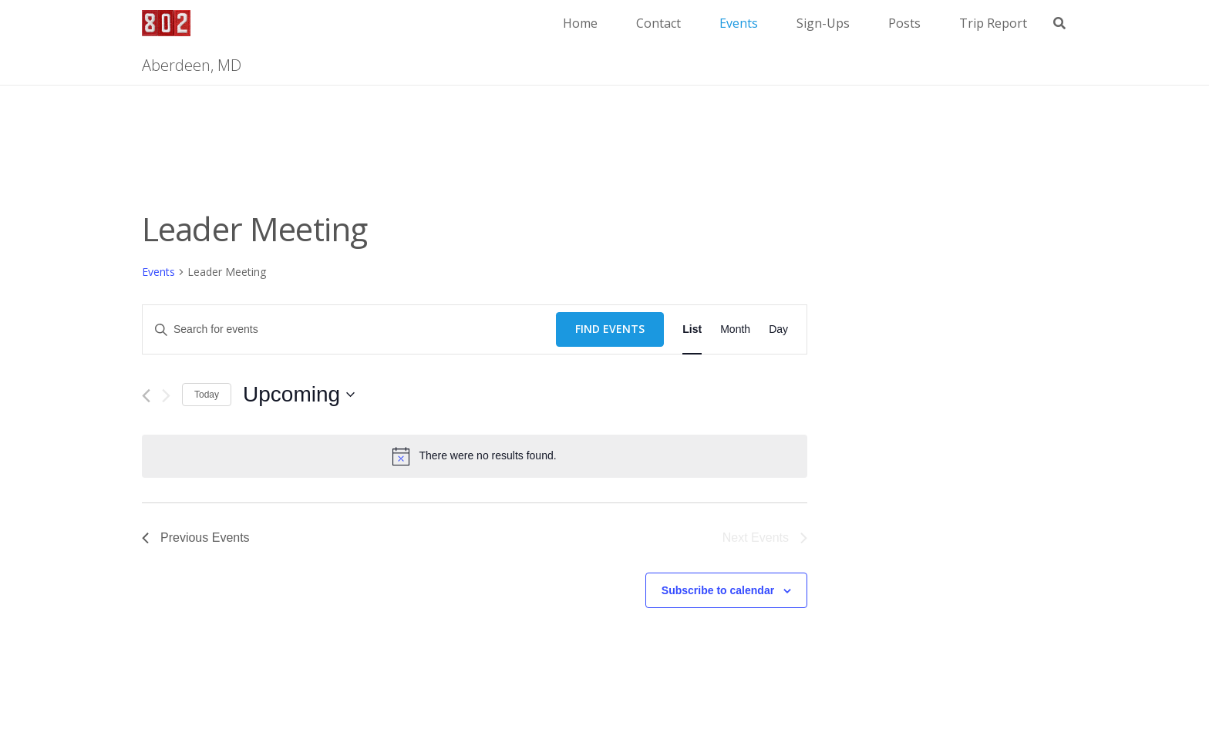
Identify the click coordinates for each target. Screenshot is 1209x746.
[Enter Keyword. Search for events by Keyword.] (349, 329)
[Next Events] (166, 395)
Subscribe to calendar (718, 590)
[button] (1059, 23)
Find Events (610, 328)
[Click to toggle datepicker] (299, 394)
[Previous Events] (146, 395)
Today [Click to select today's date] (206, 394)
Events (158, 271)
